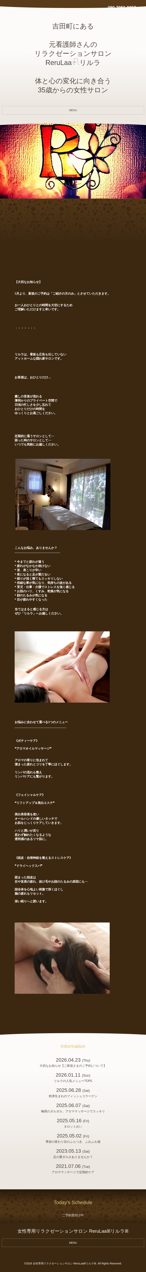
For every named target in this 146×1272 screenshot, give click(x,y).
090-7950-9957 (122, 7)
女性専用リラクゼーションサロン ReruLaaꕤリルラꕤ (64, 1263)
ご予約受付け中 (73, 1215)
